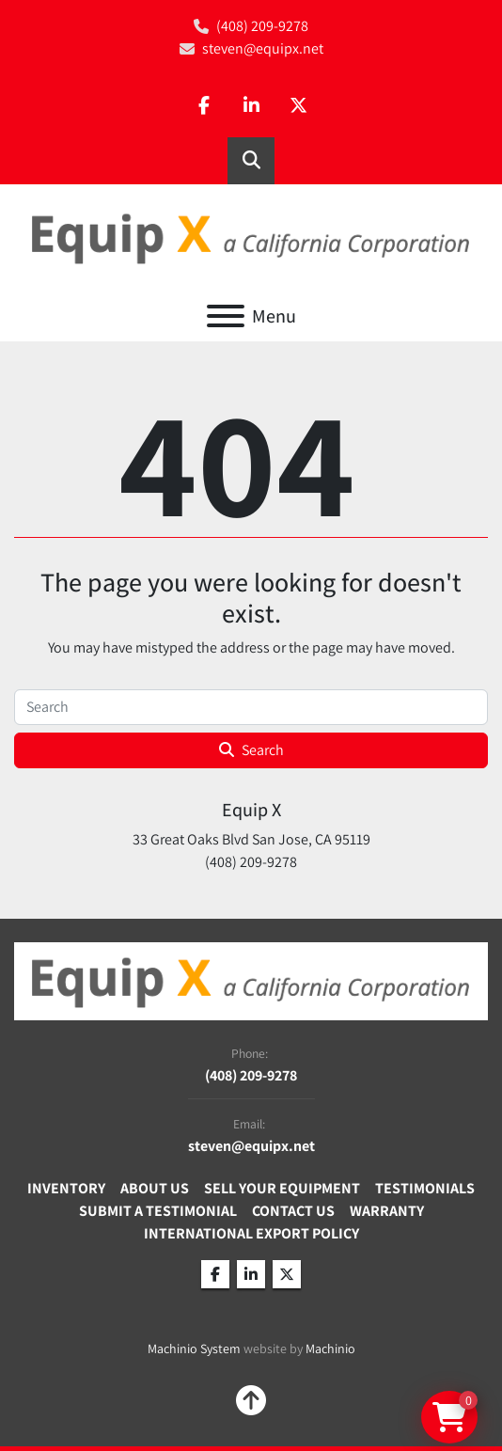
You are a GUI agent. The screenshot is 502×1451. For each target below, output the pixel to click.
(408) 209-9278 (262, 26)
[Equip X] (251, 979)
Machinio (330, 1348)
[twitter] (298, 106)
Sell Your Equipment (282, 1188)
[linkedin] (251, 106)
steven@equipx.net (262, 48)
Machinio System (194, 1348)
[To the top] (251, 1400)
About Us (154, 1188)
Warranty (387, 1211)
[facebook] (203, 106)
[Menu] (225, 316)
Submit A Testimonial (158, 1211)
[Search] (251, 707)
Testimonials (425, 1188)
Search (251, 750)
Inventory (66, 1188)
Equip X (251, 809)
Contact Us (293, 1211)
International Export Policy (251, 1233)
